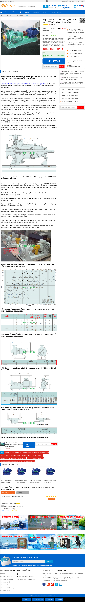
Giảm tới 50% (53, 6)
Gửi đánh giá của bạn (8, 493)
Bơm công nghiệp (11, 15)
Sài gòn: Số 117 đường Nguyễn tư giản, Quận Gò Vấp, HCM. (75, 38)
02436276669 (30, 576)
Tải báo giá (61, 28)
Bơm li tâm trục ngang (29, 15)
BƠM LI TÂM (20, 15)
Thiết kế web (43, 595)
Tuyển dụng (71, 1)
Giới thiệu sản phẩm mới (56, 12)
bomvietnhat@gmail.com (73, 66)
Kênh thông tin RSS (5, 590)
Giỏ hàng (80, 6)
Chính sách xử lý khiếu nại (7, 588)
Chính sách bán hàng (53, 1)
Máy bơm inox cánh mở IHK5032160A (10, 455)
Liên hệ (82, 1)
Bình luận (52, 24)
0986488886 (28, 574)
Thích (7, 510)
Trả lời (2, 510)
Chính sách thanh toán (6, 576)
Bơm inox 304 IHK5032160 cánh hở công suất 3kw (36, 452)
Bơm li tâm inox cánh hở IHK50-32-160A (32, 455)
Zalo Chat (49, 599)
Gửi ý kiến (51, 499)
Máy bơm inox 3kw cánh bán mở (12, 452)
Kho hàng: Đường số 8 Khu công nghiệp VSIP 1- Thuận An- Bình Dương (75, 44)
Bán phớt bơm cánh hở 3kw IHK (35, 458)
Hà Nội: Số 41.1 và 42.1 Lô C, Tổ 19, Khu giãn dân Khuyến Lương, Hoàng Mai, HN (72, 73)
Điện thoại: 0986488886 (7, 1)
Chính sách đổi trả (5, 582)
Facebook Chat (38, 599)
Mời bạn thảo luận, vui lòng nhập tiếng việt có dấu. (23, 498)
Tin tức (44, 12)
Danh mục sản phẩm (9, 12)
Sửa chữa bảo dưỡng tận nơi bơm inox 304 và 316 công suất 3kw (18, 461)
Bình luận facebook (23, 493)
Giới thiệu (64, 1)
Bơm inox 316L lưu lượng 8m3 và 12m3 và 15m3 (13, 458)
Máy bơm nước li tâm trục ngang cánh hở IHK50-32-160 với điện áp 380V (22, 84)
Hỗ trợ (77, 1)
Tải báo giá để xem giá (53, 49)
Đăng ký (49, 561)
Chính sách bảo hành (5, 585)
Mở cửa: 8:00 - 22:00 (67, 7)
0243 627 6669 (74, 98)
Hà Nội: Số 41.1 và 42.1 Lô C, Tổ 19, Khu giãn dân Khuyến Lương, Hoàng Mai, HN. (75, 31)
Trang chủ (3, 15)
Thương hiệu (36, 12)
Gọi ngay (26, 599)
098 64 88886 (79, 50)
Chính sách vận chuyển (6, 579)
